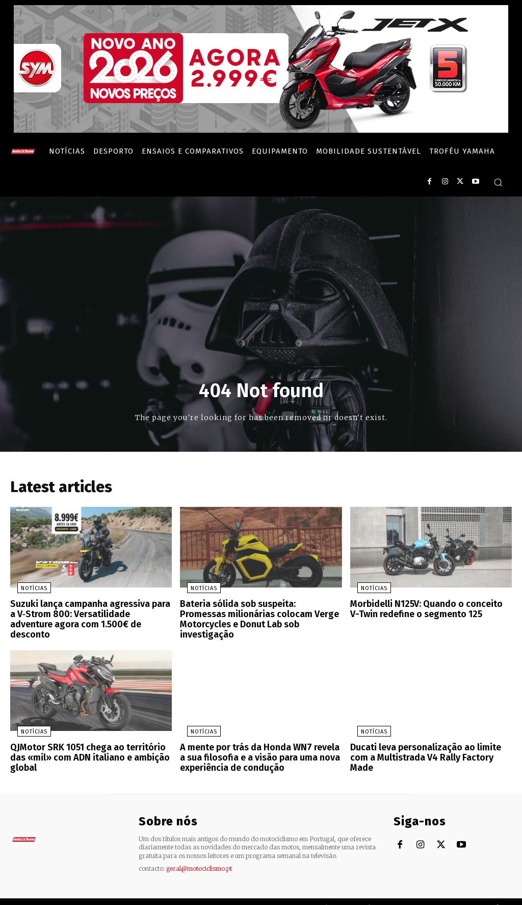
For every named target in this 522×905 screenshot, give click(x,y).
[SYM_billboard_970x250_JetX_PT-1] (261, 130)
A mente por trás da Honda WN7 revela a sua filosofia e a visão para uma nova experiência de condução (257, 745)
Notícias (27, 591)
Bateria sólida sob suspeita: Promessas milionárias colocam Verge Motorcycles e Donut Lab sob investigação (260, 615)
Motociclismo (71, 894)
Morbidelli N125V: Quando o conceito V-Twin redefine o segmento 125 (426, 611)
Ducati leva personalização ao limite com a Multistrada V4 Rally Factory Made (430, 740)
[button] (498, 182)
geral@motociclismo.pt (199, 854)
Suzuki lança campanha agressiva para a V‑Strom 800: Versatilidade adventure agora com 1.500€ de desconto (87, 615)
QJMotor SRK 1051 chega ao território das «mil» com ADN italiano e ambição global (90, 740)
